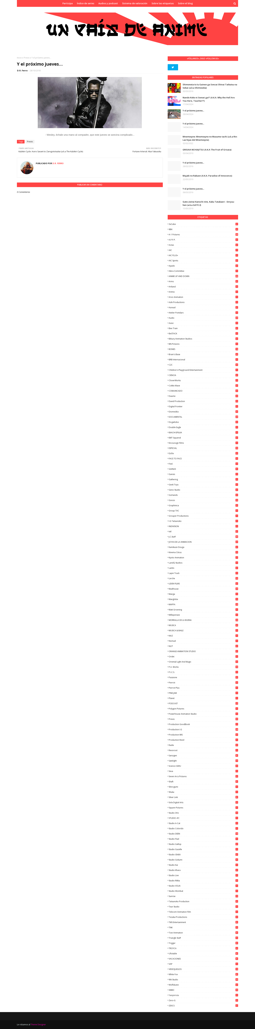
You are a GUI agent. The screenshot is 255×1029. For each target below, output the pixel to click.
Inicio (19, 57)
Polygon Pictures (203, 708)
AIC (203, 250)
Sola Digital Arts (203, 802)
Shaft (203, 781)
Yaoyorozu (203, 995)
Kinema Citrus (203, 552)
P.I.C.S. (203, 672)
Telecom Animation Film (203, 911)
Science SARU (203, 766)
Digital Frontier (203, 406)
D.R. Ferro (22, 70)
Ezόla (203, 453)
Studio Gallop (203, 844)
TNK (203, 927)
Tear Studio (203, 906)
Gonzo (203, 500)
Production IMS (203, 734)
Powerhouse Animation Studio (203, 713)
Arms (203, 281)
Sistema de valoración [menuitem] (134, 3)
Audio (203, 318)
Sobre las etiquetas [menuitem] (163, 3)
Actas (203, 245)
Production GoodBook (203, 724)
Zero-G (203, 1000)
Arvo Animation (203, 297)
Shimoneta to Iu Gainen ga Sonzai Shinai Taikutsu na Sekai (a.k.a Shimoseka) (210, 86)
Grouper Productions (203, 515)
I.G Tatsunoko (203, 521)
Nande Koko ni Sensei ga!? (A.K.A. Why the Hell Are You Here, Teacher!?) (209, 99)
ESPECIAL (203, 448)
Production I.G (203, 729)
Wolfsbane (203, 984)
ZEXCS (203, 1005)
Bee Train (203, 328)
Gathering (203, 479)
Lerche (203, 578)
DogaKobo (203, 422)
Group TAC (203, 510)
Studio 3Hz (203, 812)
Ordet (203, 656)
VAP (203, 964)
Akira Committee (203, 271)
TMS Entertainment (203, 922)
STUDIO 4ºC (203, 818)
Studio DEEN (203, 833)
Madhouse (203, 588)
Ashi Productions (203, 302)
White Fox (203, 974)
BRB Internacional (203, 359)
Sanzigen (203, 755)
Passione (203, 677)
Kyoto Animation (203, 557)
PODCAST (203, 703)
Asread (203, 307)
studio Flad (203, 839)
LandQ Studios (203, 562)
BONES (203, 349)
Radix (203, 745)
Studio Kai (203, 865)
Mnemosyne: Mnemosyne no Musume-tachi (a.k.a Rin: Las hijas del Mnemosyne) (210, 138)
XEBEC (203, 990)
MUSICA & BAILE (203, 630)
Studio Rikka (203, 880)
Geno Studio (203, 489)
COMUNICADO (203, 390)
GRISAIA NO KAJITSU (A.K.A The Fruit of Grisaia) (207, 149)
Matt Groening (203, 609)
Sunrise (203, 896)
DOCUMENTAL (203, 417)
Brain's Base (203, 354)
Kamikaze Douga (203, 547)
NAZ (203, 635)
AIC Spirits (203, 260)
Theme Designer (38, 1024)
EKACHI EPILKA (203, 432)
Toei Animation (203, 932)
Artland (203, 286)
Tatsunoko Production (203, 901)
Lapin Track (203, 573)
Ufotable (203, 953)
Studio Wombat (203, 891)
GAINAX (203, 469)
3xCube (203, 224)
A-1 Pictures (203, 234)
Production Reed (203, 740)
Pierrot (203, 682)
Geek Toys (203, 484)
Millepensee (203, 614)
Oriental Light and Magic (203, 661)
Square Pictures (203, 807)
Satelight (203, 760)
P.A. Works (203, 667)
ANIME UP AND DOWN (203, 276)
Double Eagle (203, 427)
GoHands (203, 495)
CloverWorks (203, 380)
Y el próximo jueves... (193, 110)
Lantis (203, 568)
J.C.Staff (203, 536)
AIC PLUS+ (203, 255)
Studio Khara (203, 870)
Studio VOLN (203, 885)
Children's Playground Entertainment (203, 370)
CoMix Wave (203, 385)
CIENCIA (203, 375)
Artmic (203, 291)
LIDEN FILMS (203, 583)
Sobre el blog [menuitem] (185, 3)
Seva (203, 771)
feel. (203, 463)
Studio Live (203, 875)
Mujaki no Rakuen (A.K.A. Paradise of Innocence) (207, 175)
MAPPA (203, 604)
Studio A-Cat (203, 823)
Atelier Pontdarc (203, 312)
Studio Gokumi (203, 859)
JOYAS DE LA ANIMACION (203, 542)
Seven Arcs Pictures (203, 776)
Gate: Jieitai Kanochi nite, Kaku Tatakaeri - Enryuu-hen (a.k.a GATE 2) (209, 203)
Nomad (203, 641)
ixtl (203, 531)
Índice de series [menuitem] (85, 3)
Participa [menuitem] (67, 3)
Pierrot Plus (203, 687)
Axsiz (203, 323)
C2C (203, 364)
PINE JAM (203, 693)
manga (203, 594)
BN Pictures (203, 344)
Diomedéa (203, 411)
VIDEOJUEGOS (203, 969)
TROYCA (203, 948)
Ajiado (203, 265)
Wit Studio (203, 979)
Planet (203, 698)
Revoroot (203, 750)
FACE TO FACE (203, 458)
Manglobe (203, 599)
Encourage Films (203, 443)
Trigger (203, 943)
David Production (203, 401)
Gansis (203, 474)
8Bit (203, 229)
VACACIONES (203, 958)
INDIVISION (203, 526)
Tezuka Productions (203, 917)
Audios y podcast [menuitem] (108, 3)
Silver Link (203, 797)
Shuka (203, 792)
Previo (27, 57)
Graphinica (203, 505)
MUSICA (203, 625)
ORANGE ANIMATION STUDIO (203, 651)
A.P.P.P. (203, 239)
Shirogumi (203, 786)
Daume (203, 396)
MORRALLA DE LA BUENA (203, 620)
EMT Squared (203, 437)
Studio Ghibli (203, 854)
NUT (203, 646)
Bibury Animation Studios (203, 338)
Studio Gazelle (203, 849)
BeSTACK (203, 333)
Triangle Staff (203, 938)
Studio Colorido (203, 828)
